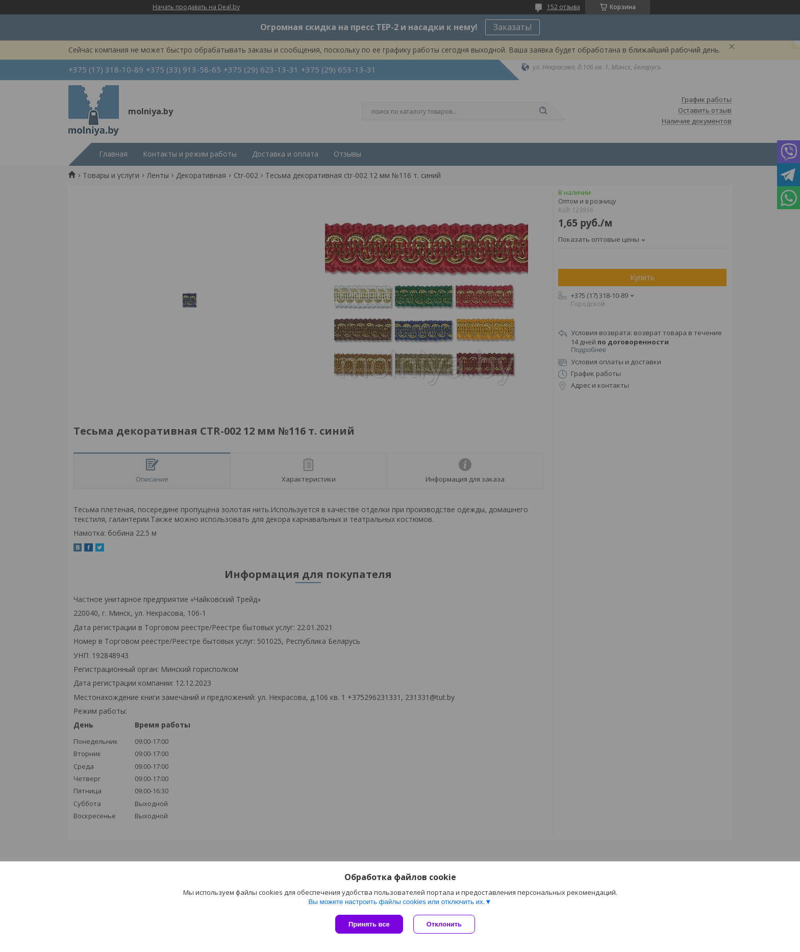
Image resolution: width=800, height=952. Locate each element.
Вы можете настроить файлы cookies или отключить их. (396, 902)
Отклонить (444, 924)
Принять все (369, 924)
